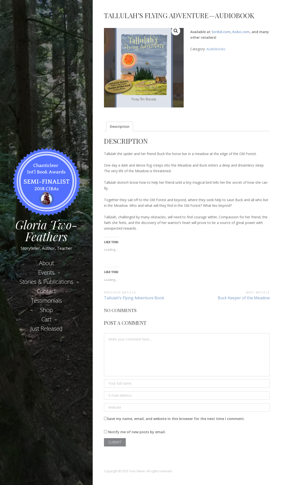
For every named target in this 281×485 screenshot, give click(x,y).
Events (46, 272)
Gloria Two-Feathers (46, 230)
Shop (46, 310)
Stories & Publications (46, 282)
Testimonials (46, 300)
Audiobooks (215, 49)
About (46, 263)
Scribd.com (221, 31)
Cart (46, 319)
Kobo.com (241, 31)
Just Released (46, 328)
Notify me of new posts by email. (137, 432)
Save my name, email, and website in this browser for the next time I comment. (176, 418)
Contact (46, 291)
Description (119, 126)
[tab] (119, 126)
